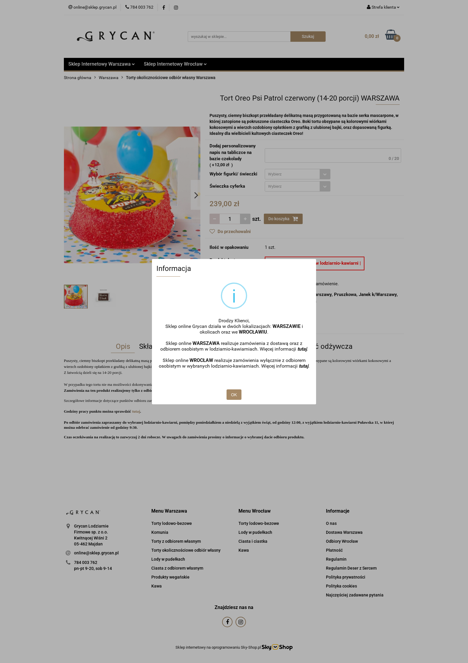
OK (234, 394)
